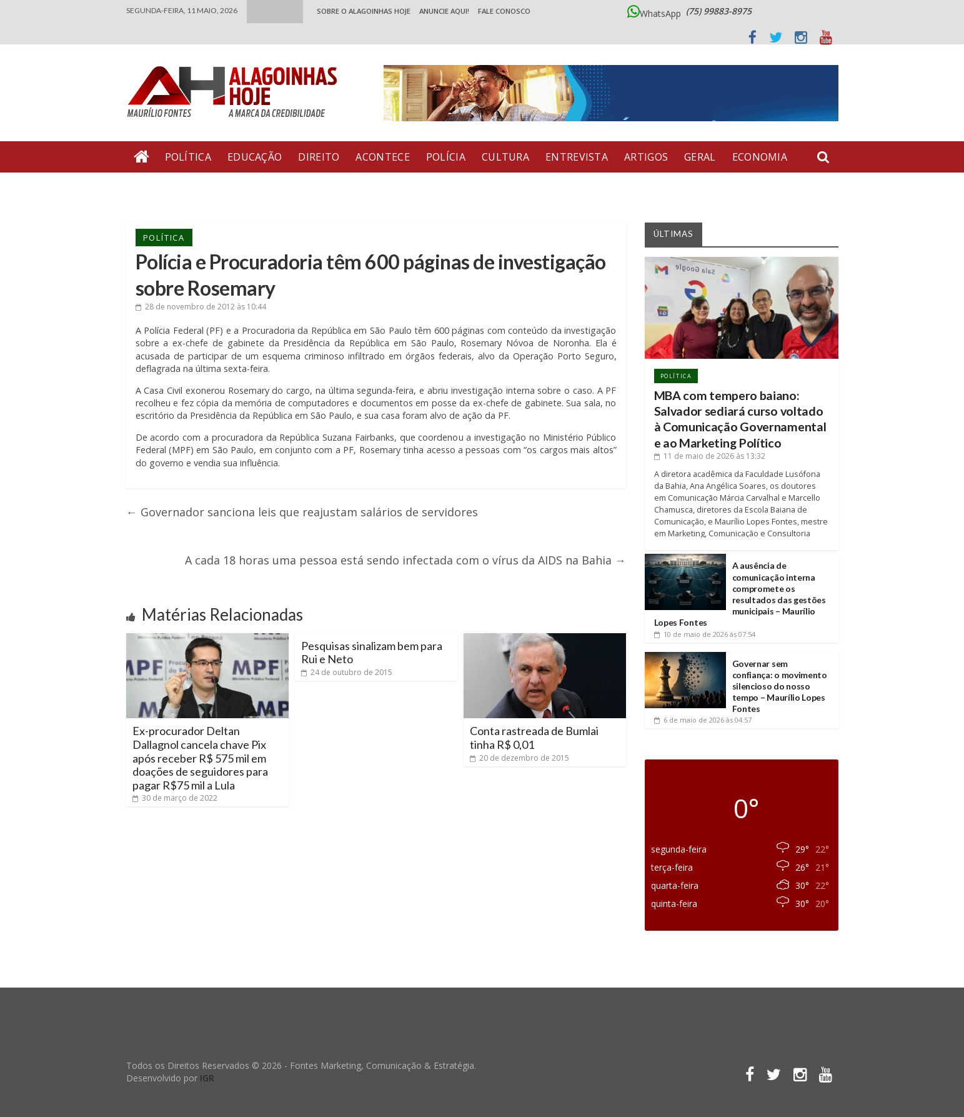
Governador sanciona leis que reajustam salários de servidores (302, 511)
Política (188, 157)
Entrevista (576, 157)
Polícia (445, 157)
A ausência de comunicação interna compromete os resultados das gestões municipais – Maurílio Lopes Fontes (740, 594)
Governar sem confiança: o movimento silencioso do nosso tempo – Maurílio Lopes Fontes (779, 686)
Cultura (505, 157)
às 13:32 (709, 456)
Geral (700, 157)
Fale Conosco (504, 11)
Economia (759, 157)
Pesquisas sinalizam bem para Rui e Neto (371, 652)
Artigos (646, 157)
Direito (318, 157)
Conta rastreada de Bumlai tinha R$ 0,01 (534, 737)
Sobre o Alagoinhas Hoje (363, 11)
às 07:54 (704, 634)
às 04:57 (703, 719)
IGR (207, 1078)
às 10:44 (201, 306)
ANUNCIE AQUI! (444, 11)
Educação (254, 157)
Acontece (382, 157)
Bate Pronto (170, 188)
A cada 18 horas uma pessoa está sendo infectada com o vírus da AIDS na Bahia (405, 560)
